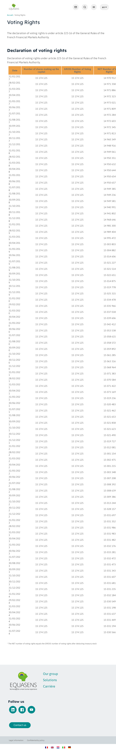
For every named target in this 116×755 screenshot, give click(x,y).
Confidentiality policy (35, 740)
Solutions (43, 680)
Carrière (42, 686)
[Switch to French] (46, 747)
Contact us (16, 725)
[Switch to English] (52, 747)
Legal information (16, 740)
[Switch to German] (69, 747)
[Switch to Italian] (64, 747)
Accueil (10, 15)
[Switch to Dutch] (58, 747)
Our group (43, 674)
